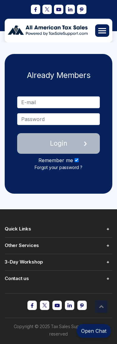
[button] (101, 306)
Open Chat (93, 331)
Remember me (58, 160)
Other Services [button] (22, 245)
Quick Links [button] (18, 229)
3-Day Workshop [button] (24, 262)
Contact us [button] (17, 278)
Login (58, 143)
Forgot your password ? (58, 167)
